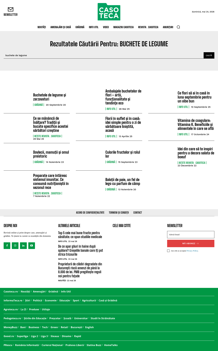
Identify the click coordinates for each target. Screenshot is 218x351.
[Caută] (208, 55)
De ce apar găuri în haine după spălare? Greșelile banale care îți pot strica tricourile (80, 250)
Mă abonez (190, 243)
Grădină (38, 104)
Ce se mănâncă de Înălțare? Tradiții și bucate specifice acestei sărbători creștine (50, 124)
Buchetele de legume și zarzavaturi (49, 97)
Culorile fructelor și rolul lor (122, 154)
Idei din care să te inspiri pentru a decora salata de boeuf (196, 153)
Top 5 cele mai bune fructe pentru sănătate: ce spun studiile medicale (80, 235)
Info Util (111, 108)
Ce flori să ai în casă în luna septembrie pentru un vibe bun (194, 97)
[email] (190, 234)
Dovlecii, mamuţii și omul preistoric (51, 154)
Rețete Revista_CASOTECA (47, 136)
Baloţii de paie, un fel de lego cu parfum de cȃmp (122, 181)
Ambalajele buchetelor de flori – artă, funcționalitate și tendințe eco (123, 97)
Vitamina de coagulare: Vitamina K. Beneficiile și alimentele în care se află (196, 124)
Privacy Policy (192, 250)
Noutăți (62, 280)
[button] (178, 27)
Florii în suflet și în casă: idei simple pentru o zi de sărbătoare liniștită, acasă (123, 124)
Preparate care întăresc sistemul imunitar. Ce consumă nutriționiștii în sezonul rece (51, 181)
